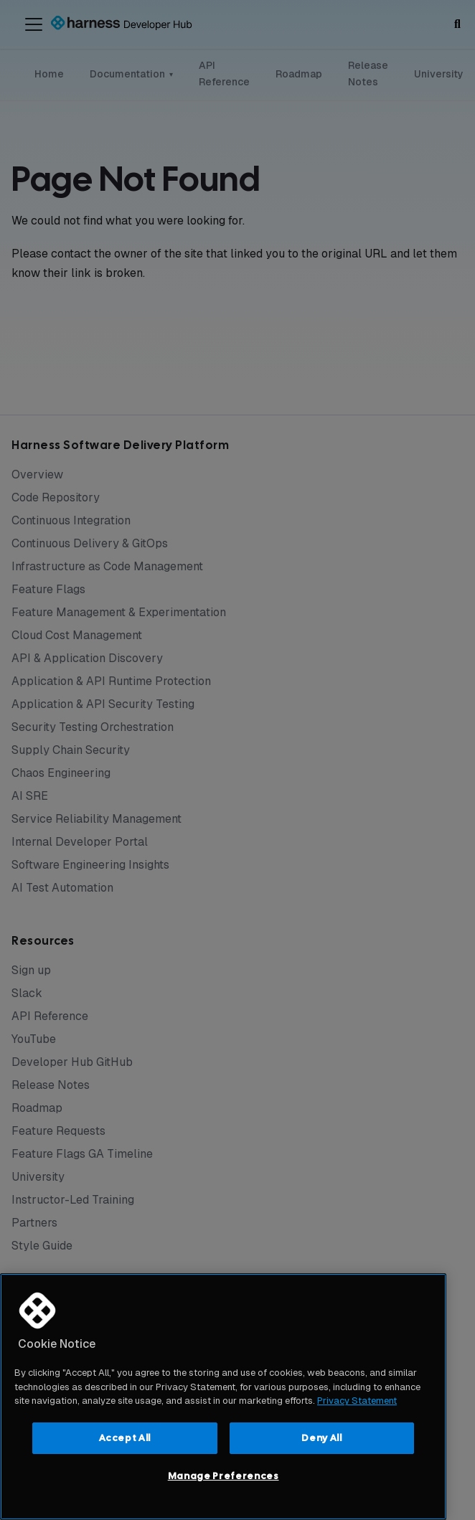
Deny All (321, 1438)
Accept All (125, 1438)
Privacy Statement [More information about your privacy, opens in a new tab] (357, 1400)
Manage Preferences (223, 1476)
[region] (223, 1396)
